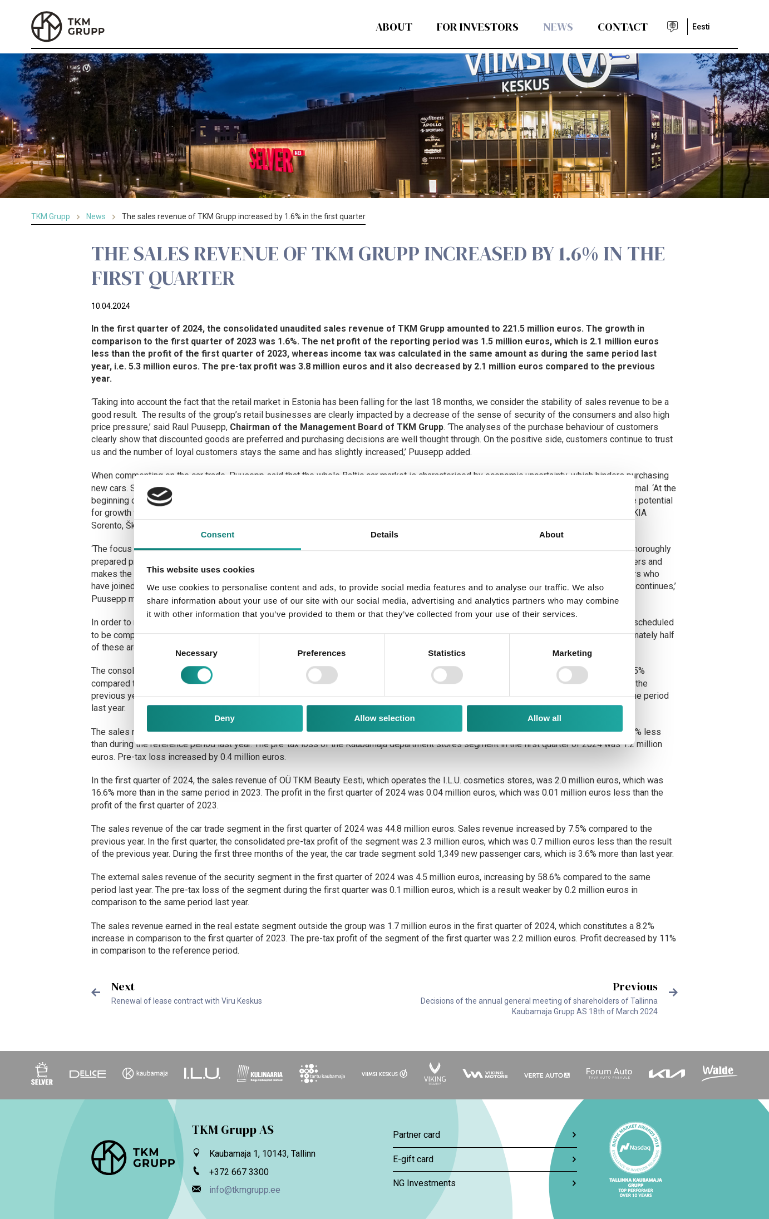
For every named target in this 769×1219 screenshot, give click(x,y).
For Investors (478, 26)
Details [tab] (384, 534)
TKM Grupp (50, 216)
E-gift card (485, 1159)
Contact (623, 26)
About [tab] (551, 534)
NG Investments (485, 1183)
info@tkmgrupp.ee (244, 1190)
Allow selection (384, 718)
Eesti (701, 26)
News (558, 26)
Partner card (485, 1134)
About (394, 26)
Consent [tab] (218, 534)
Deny (224, 718)
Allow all (544, 718)
